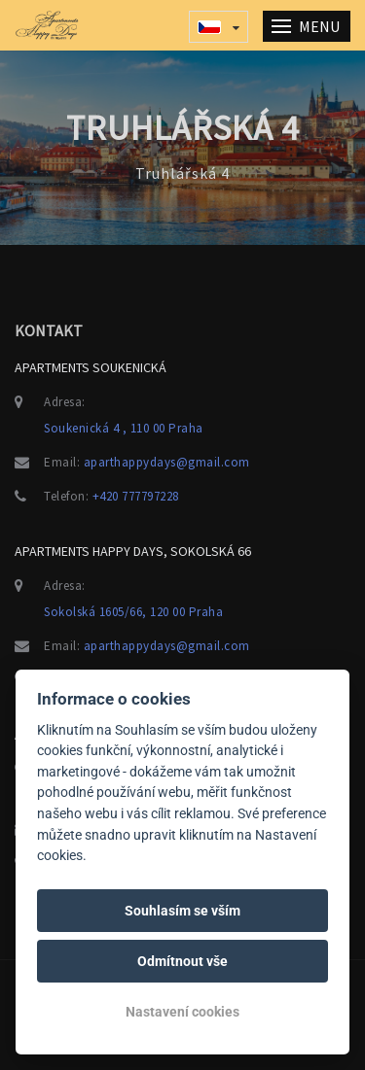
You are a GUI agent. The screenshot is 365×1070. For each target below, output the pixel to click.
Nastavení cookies (182, 1011)
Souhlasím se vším (182, 910)
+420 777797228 (135, 496)
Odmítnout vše (182, 961)
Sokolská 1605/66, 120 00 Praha (133, 612)
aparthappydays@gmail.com (167, 462)
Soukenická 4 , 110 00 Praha (123, 428)
